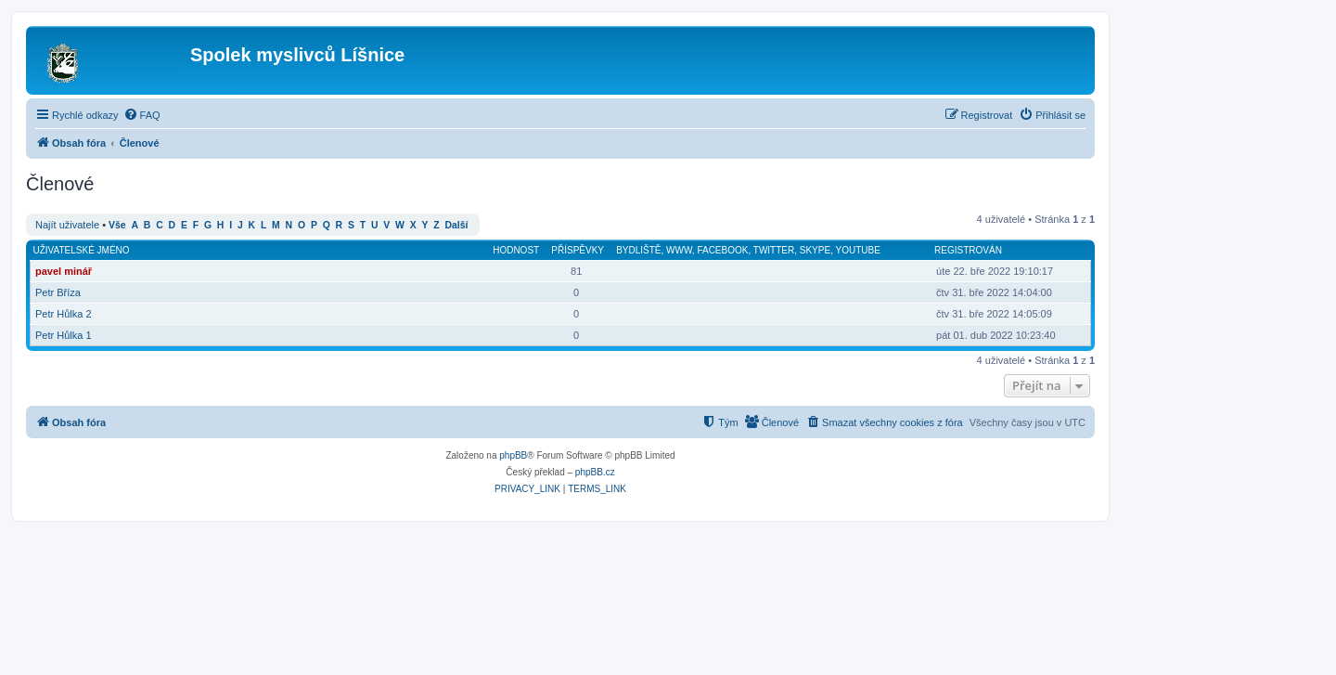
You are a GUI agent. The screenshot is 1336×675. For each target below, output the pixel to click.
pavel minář (63, 271)
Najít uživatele (67, 224)
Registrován (968, 250)
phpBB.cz (595, 472)
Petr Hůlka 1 (63, 335)
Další (457, 225)
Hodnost (516, 250)
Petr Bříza (58, 292)
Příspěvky (577, 250)
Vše (117, 225)
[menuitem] (142, 115)
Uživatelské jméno (81, 250)
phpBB (513, 455)
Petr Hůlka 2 (63, 313)
